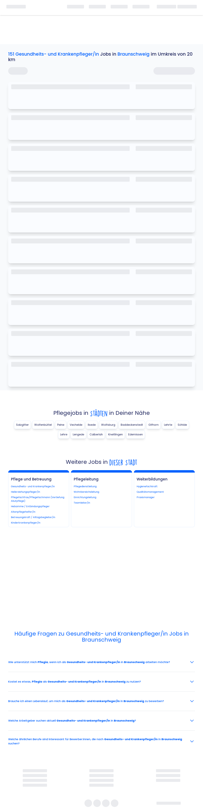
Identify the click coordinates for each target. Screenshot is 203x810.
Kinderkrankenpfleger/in (25, 522)
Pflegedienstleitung (85, 486)
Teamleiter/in (82, 502)
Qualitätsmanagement (150, 492)
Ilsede (92, 425)
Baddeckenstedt (132, 425)
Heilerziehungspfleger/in (25, 492)
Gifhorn (153, 425)
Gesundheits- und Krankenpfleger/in (33, 486)
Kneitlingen (115, 434)
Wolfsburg (108, 425)
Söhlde (182, 425)
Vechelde (76, 425)
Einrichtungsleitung (85, 497)
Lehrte (168, 425)
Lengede (78, 434)
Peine (60, 425)
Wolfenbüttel (43, 425)
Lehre (63, 434)
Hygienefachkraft (147, 486)
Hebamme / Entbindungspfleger (30, 506)
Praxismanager (146, 497)
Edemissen (135, 434)
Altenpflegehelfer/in (23, 512)
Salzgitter (22, 425)
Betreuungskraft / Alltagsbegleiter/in (33, 517)
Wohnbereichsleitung (86, 492)
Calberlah (96, 434)
